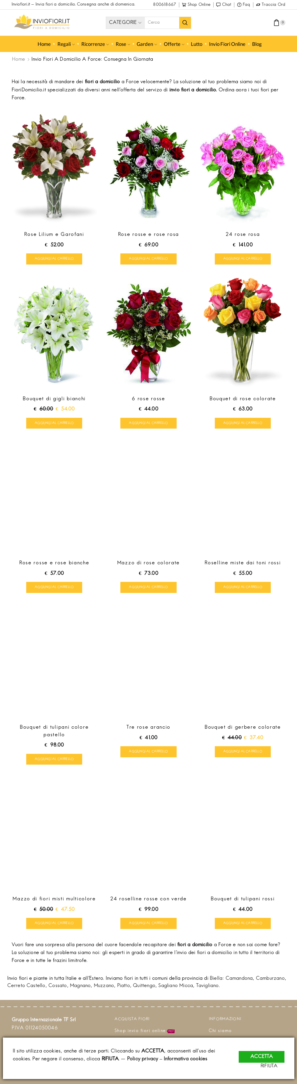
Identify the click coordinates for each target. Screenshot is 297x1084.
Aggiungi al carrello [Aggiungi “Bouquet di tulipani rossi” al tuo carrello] (242, 926)
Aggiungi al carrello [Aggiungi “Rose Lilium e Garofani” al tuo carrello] (54, 259)
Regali (66, 44)
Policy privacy (142, 1059)
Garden (147, 44)
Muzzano (104, 989)
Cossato (57, 989)
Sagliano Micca (175, 989)
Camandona (239, 982)
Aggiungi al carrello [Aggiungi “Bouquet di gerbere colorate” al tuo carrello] (242, 754)
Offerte (174, 44)
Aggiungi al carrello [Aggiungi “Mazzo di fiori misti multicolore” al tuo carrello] (54, 926)
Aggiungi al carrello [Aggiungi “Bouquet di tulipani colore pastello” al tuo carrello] (54, 761)
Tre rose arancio (148, 729)
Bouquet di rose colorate (243, 400)
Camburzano (270, 982)
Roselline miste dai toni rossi (243, 565)
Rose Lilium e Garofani (54, 235)
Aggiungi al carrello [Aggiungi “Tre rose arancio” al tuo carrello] (148, 754)
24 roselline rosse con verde (148, 902)
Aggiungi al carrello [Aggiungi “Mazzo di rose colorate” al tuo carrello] (148, 589)
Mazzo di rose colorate (148, 565)
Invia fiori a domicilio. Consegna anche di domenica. (85, 4)
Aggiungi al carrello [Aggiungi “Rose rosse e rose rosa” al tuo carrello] (148, 259)
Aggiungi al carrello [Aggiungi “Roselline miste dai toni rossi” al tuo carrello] (242, 589)
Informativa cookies (186, 1059)
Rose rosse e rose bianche (54, 565)
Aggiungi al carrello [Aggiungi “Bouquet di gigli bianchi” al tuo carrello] (54, 424)
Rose (123, 44)
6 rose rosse (148, 400)
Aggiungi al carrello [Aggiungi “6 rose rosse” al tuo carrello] (148, 424)
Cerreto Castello (26, 989)
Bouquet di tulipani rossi (243, 902)
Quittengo (144, 989)
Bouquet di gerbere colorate (243, 729)
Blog (257, 44)
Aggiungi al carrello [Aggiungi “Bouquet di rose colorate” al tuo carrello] (242, 424)
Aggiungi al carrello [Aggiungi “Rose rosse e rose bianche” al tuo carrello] (54, 589)
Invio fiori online (227, 44)
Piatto (123, 989)
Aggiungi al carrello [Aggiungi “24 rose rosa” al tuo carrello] (242, 259)
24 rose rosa (243, 235)
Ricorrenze (95, 44)
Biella (216, 982)
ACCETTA (261, 1053)
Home (44, 44)
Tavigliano (207, 989)
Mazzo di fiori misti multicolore (54, 902)
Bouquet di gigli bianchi (54, 400)
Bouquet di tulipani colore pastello (54, 733)
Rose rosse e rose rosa (148, 235)
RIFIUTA (275, 1066)
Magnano (80, 989)
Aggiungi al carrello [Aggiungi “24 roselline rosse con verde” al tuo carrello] (148, 926)
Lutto (196, 44)
